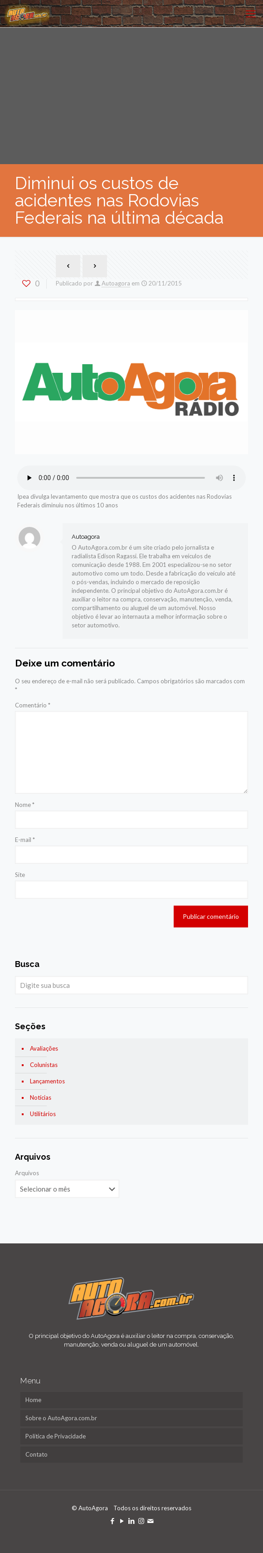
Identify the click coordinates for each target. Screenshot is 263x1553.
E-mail (25, 839)
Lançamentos (47, 1081)
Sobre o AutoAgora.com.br (61, 1418)
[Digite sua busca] (131, 985)
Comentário (32, 705)
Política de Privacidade (55, 1436)
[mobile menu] (250, 13)
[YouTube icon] (122, 1521)
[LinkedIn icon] (131, 1521)
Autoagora (116, 283)
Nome (24, 804)
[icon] (150, 1521)
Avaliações (44, 1048)
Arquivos (27, 1173)
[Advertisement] (131, 96)
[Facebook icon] (112, 1521)
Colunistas (44, 1064)
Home (33, 1399)
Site (20, 874)
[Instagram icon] (141, 1521)
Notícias (40, 1097)
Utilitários (43, 1113)
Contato (36, 1454)
